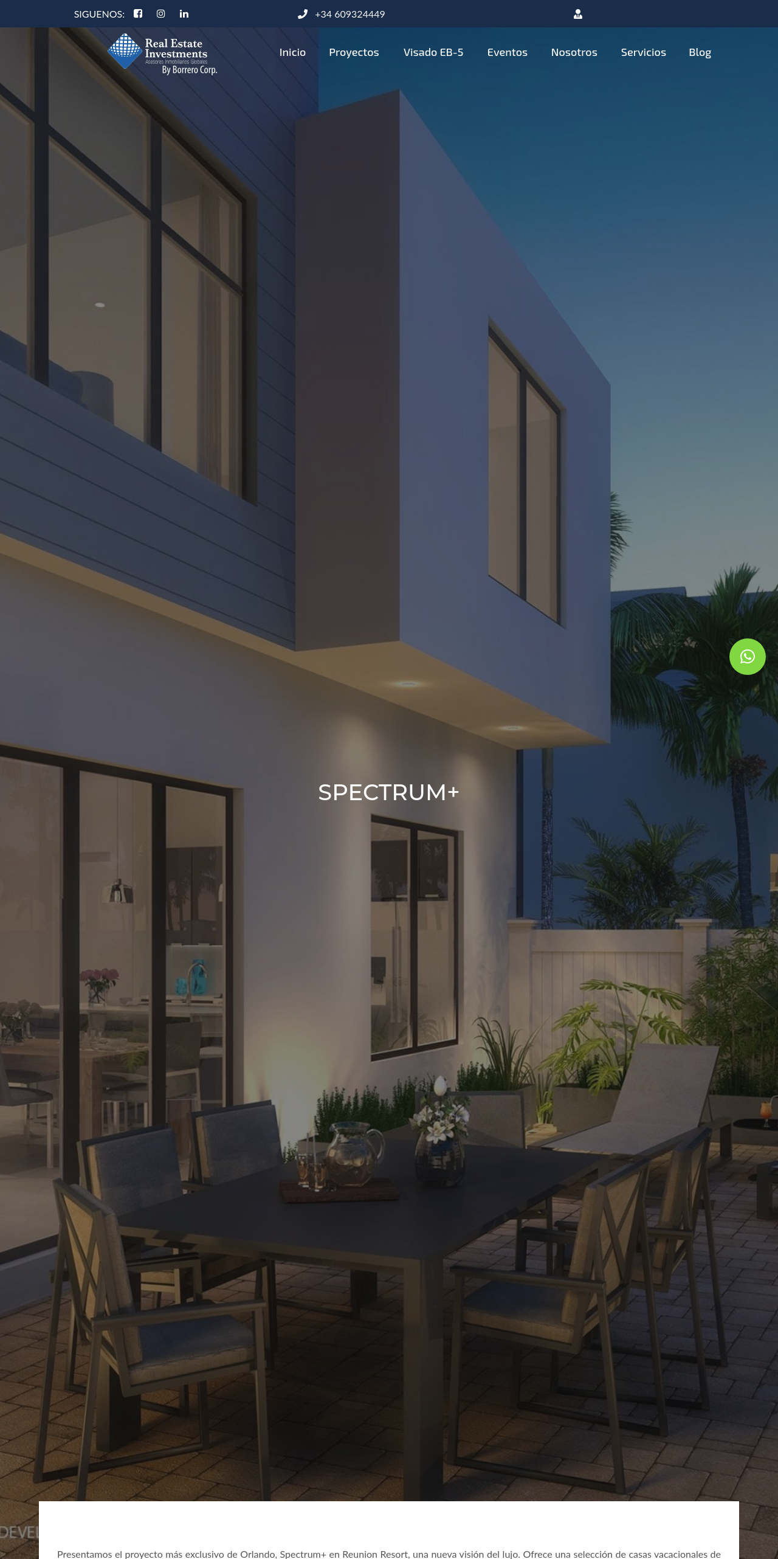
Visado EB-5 (434, 51)
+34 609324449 (341, 13)
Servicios (643, 51)
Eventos (507, 51)
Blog (700, 51)
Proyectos (354, 51)
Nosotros (574, 51)
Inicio (293, 51)
